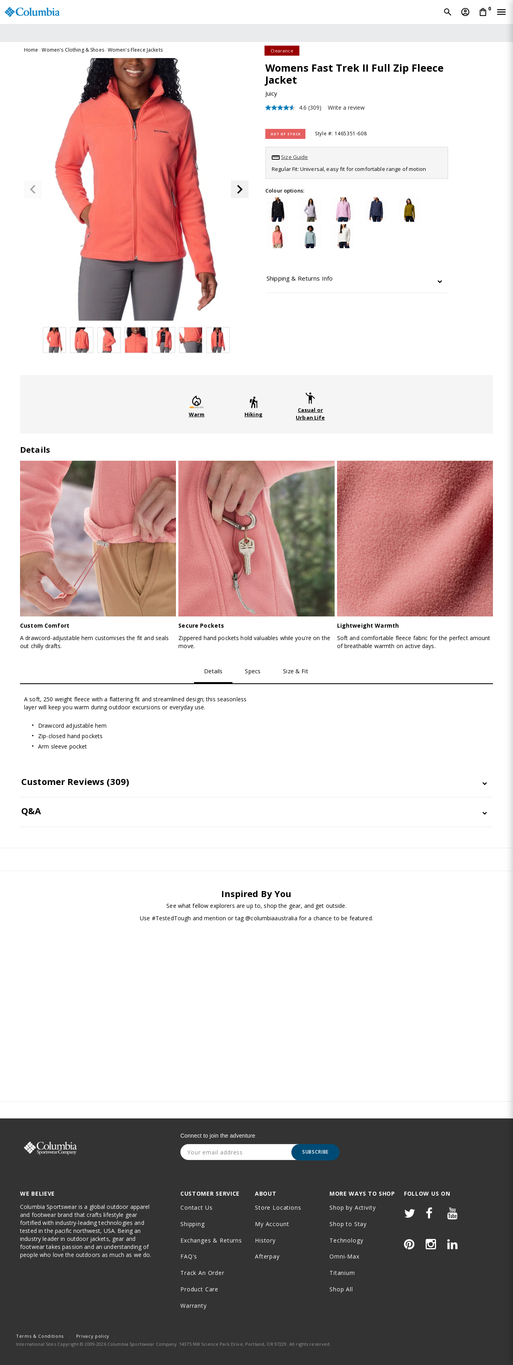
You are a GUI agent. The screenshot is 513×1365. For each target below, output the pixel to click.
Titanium (342, 1273)
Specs (253, 671)
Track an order (202, 1273)
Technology (346, 1240)
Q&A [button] (31, 811)
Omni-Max (344, 1256)
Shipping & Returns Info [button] (300, 278)
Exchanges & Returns (211, 1240)
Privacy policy (92, 1336)
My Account (272, 1224)
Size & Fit (295, 671)
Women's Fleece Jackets (135, 49)
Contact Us (196, 1207)
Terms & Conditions (40, 1336)
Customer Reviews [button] (75, 781)
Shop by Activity (352, 1207)
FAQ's (188, 1256)
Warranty (193, 1305)
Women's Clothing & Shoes (73, 49)
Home (31, 49)
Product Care (199, 1289)
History (265, 1240)
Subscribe (315, 1151)
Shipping (192, 1224)
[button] (239, 189)
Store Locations (278, 1207)
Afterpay (267, 1256)
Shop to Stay (348, 1224)
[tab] (357, 280)
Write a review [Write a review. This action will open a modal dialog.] (346, 107)
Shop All (341, 1289)
